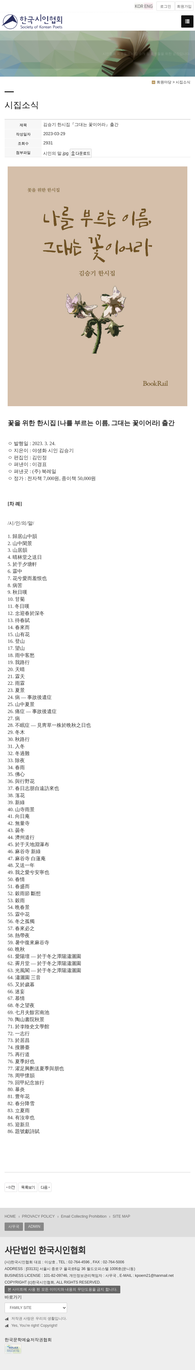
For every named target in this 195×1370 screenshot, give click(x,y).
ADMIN (34, 1226)
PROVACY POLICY (38, 1216)
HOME (10, 1216)
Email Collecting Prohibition (84, 1216)
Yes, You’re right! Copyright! (31, 1325)
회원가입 (184, 6)
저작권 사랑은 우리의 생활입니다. (36, 1318)
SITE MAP (121, 1216)
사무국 (13, 1226)
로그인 (165, 6)
